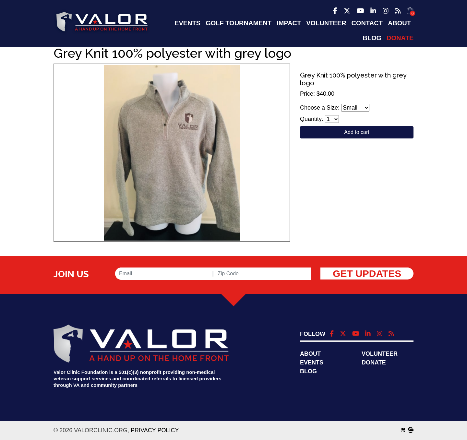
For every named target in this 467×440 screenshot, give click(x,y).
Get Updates (367, 273)
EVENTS (187, 23)
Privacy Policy (155, 430)
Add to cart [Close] (356, 132)
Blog (372, 38)
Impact (289, 23)
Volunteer (326, 23)
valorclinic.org (102, 24)
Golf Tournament (238, 23)
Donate (400, 38)
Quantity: (311, 119)
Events (311, 362)
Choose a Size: (320, 107)
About (399, 23)
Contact (367, 23)
